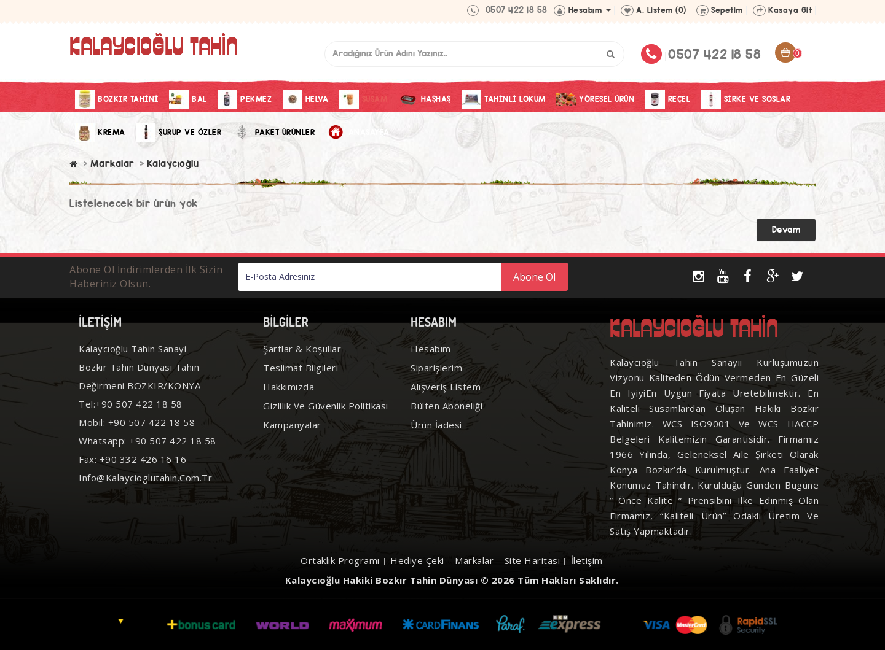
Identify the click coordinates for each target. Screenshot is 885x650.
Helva (306, 99)
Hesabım (431, 348)
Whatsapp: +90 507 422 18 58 (147, 441)
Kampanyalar (292, 425)
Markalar (112, 163)
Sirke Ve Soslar (746, 99)
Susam (363, 99)
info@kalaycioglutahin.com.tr (145, 477)
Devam (786, 229)
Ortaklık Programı (340, 560)
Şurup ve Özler (178, 132)
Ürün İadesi (436, 425)
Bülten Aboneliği (446, 406)
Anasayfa (358, 132)
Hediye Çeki (417, 560)
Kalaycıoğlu (173, 163)
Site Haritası (532, 560)
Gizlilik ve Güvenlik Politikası (325, 406)
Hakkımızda (288, 387)
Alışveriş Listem (446, 387)
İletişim (587, 560)
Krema (100, 132)
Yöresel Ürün (595, 99)
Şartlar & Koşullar (302, 348)
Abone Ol (534, 277)
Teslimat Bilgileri (300, 368)
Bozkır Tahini (117, 99)
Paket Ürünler (273, 132)
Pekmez (245, 99)
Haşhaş (424, 99)
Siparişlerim (436, 368)
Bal (188, 99)
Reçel (668, 99)
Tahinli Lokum (504, 99)
